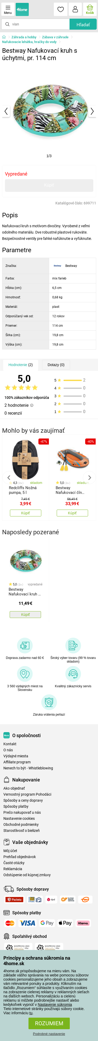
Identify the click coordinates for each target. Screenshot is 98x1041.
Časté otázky (14, 863)
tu (30, 1013)
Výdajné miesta (15, 756)
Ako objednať (14, 788)
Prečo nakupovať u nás (22, 813)
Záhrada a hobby (23, 37)
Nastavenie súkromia (55, 1004)
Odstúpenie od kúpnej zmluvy (27, 875)
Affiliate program (17, 762)
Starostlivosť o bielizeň (21, 831)
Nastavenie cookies (19, 819)
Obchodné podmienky (21, 825)
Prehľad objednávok (19, 857)
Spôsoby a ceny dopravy (23, 800)
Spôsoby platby (15, 807)
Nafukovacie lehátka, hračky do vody (29, 42)
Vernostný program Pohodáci (27, 794)
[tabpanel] (49, 111)
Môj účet (10, 851)
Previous (8, 477)
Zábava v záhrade (55, 37)
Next (89, 477)
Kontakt (9, 744)
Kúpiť (49, 185)
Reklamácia (12, 869)
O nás (8, 750)
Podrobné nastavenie (49, 1034)
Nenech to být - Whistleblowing (28, 768)
